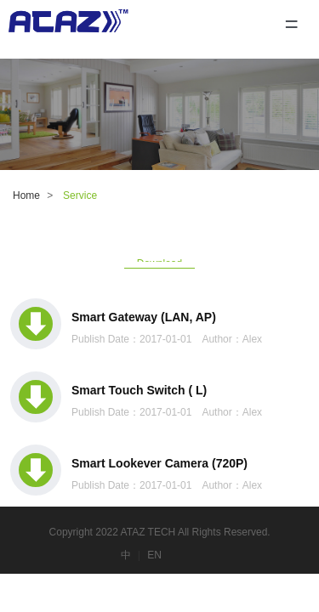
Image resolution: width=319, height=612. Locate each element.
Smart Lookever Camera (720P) (159, 463)
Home (26, 195)
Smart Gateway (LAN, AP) (143, 317)
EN (154, 555)
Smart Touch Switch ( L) (139, 390)
